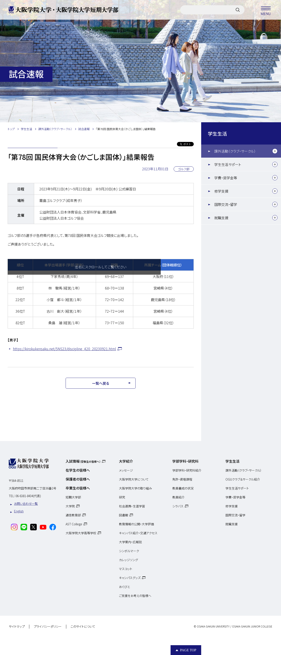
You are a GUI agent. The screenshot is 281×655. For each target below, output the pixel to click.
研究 (122, 497)
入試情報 (83, 461)
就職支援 (221, 217)
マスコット (125, 569)
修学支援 (221, 191)
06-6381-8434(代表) (28, 496)
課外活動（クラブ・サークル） (235, 151)
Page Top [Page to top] (188, 650)
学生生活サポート (227, 164)
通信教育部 (73, 515)
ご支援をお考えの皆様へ (135, 595)
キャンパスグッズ (130, 578)
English (19, 511)
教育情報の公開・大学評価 (136, 524)
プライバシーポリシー (48, 627)
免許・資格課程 (182, 479)
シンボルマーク (129, 551)
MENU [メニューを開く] (265, 9)
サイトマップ (17, 627)
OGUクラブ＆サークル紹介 (242, 479)
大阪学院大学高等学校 (81, 533)
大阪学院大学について (134, 479)
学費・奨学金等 (225, 177)
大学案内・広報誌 (130, 542)
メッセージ (126, 470)
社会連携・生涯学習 (132, 506)
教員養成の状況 (183, 488)
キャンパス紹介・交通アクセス (138, 533)
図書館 (123, 515)
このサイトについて (83, 627)
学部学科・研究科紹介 (186, 470)
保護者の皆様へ (78, 479)
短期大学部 (73, 497)
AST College (74, 524)
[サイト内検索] (237, 9)
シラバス (177, 506)
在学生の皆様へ (78, 470)
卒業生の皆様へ (78, 488)
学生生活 (217, 133)
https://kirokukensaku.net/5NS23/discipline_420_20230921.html (64, 348)
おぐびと (124, 586)
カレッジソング (128, 560)
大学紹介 (126, 461)
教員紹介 (178, 497)
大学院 (70, 506)
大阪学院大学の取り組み (135, 488)
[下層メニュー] (275, 151)
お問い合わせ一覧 (26, 503)
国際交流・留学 (225, 204)
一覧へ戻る (100, 383)
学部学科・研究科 (185, 461)
